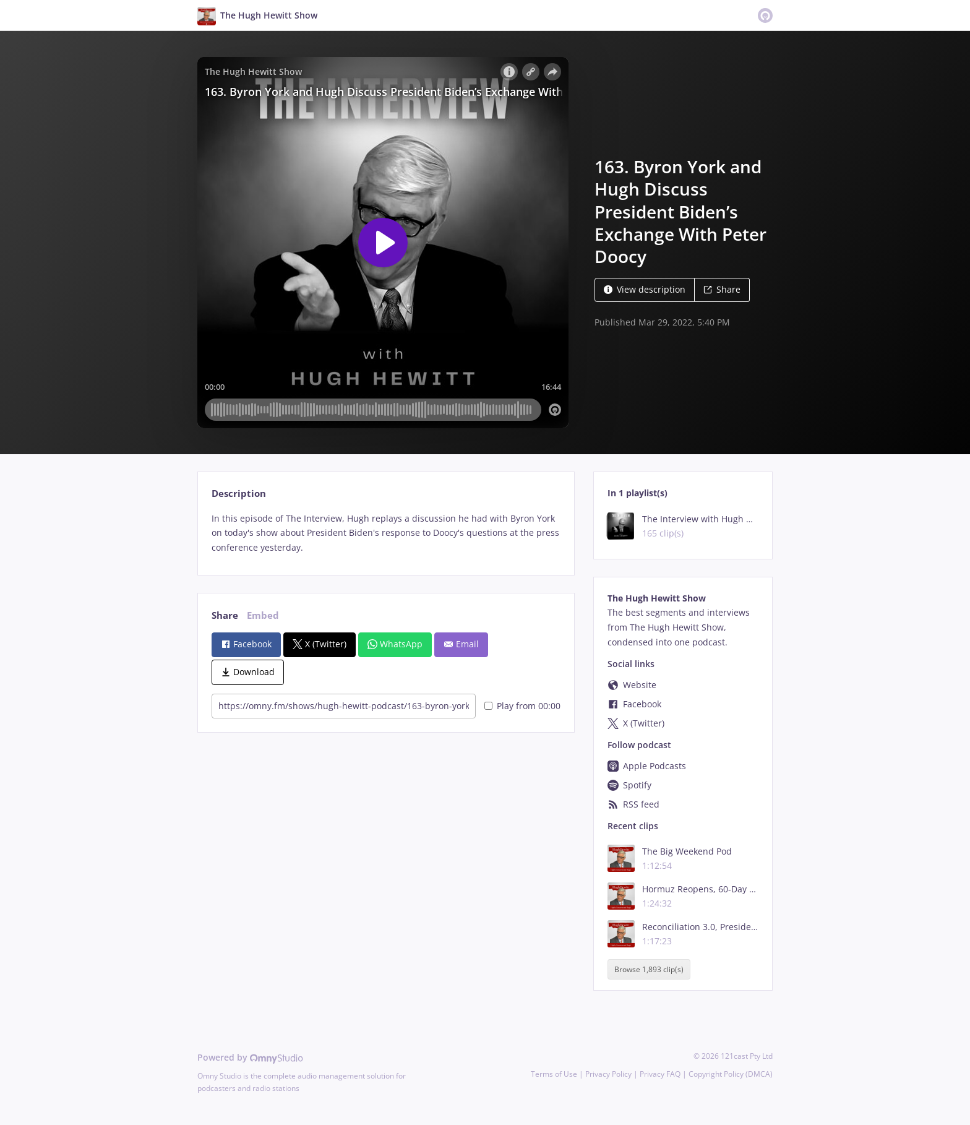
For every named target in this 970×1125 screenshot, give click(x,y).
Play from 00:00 (522, 706)
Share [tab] (225, 615)
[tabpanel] (386, 533)
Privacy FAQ (660, 1074)
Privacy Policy (608, 1074)
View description (644, 289)
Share (721, 289)
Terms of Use (554, 1074)
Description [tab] (239, 493)
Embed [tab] (263, 615)
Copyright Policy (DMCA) (731, 1074)
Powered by (250, 1057)
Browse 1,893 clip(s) (649, 969)
